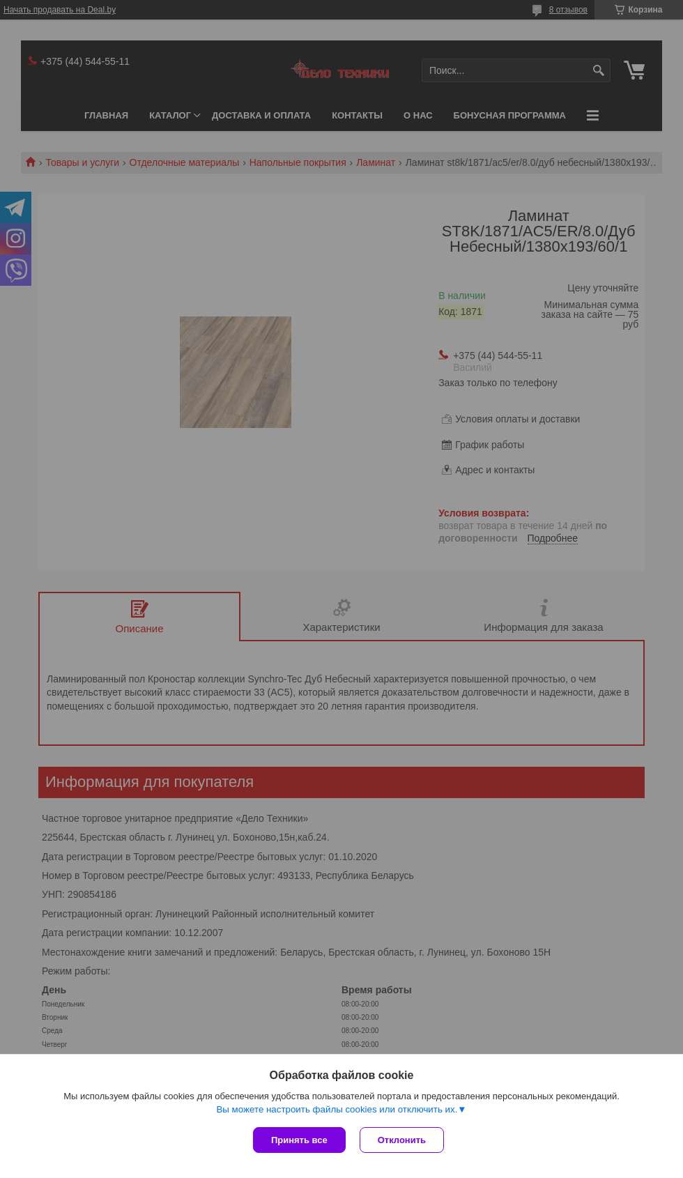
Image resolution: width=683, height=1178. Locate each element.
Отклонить (402, 1140)
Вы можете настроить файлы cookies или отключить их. (336, 1109)
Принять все (299, 1140)
